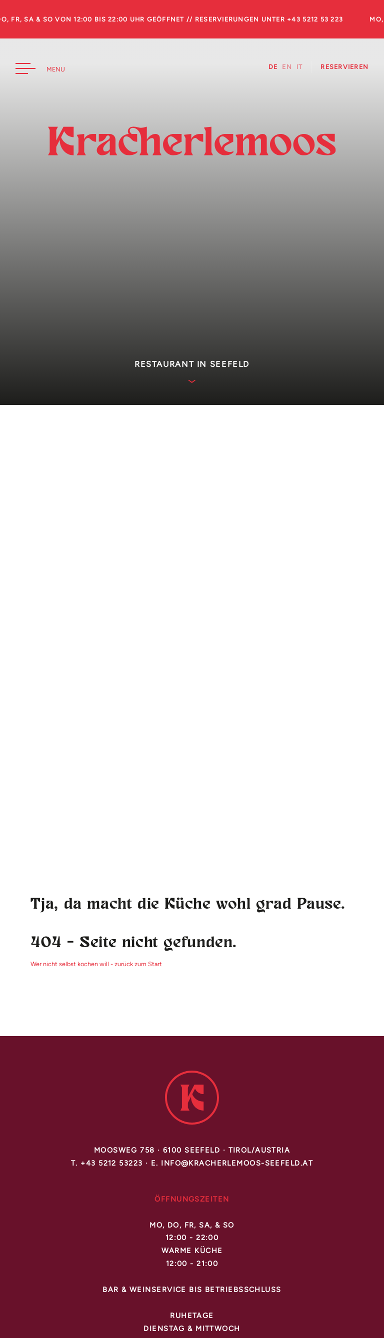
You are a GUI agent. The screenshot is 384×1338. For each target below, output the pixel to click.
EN (287, 67)
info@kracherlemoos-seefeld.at (237, 1163)
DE (273, 67)
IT (299, 67)
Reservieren (344, 67)
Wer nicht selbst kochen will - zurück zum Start (96, 964)
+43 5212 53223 (111, 1163)
